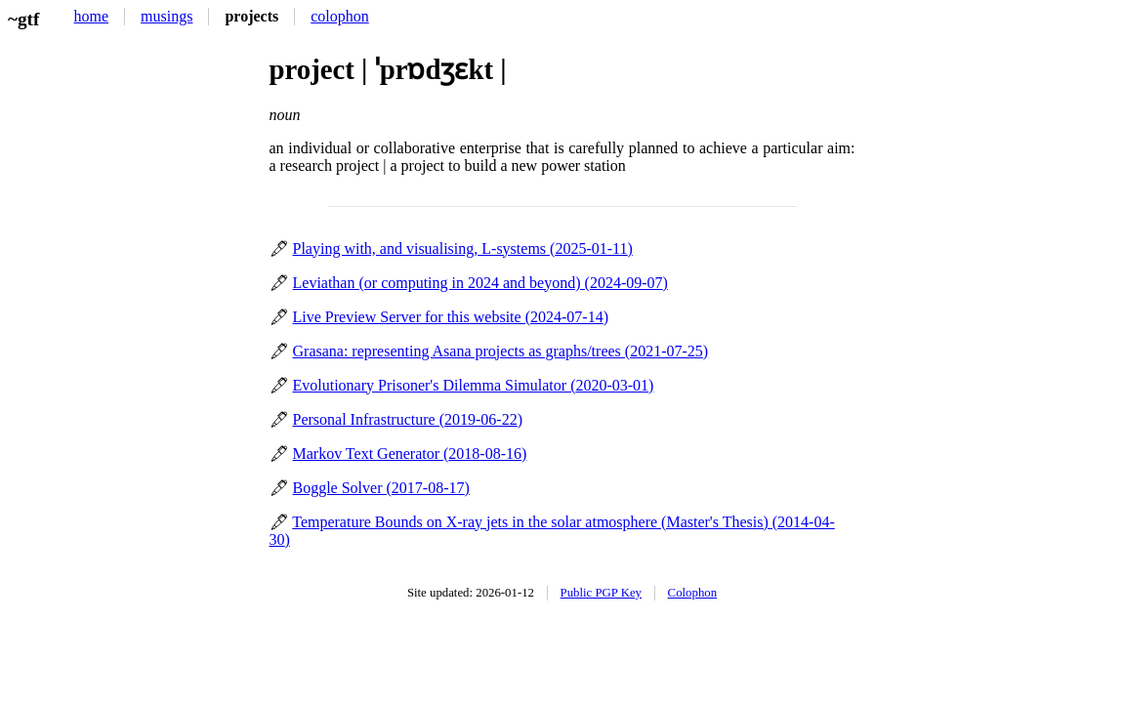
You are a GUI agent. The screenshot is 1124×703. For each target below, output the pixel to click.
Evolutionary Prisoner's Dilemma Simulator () (473, 385)
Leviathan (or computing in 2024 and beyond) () (480, 282)
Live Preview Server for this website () (450, 317)
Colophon (692, 593)
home (91, 16)
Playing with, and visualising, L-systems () (463, 248)
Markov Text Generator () (410, 453)
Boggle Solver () (381, 487)
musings (166, 16)
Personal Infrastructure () (407, 419)
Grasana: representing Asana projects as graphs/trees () (501, 351)
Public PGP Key (601, 593)
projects (251, 16)
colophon (340, 16)
